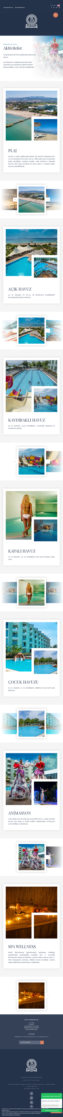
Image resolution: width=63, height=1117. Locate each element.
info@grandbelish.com (31, 1088)
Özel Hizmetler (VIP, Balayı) (31, 1026)
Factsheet (31, 1024)
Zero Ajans (36, 1080)
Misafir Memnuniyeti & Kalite (31, 1028)
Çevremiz (31, 1023)
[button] (11, 1115)
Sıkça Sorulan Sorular (31, 1029)
